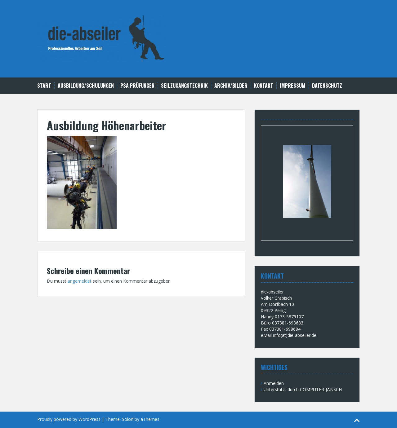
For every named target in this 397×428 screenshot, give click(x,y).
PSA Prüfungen (137, 85)
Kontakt (263, 85)
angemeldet (79, 281)
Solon (127, 419)
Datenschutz (327, 85)
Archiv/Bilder (231, 85)
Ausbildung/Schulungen (86, 85)
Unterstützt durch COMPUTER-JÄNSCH (303, 389)
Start (44, 85)
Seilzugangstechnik (184, 85)
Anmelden (274, 383)
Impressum (293, 85)
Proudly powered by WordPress (68, 419)
